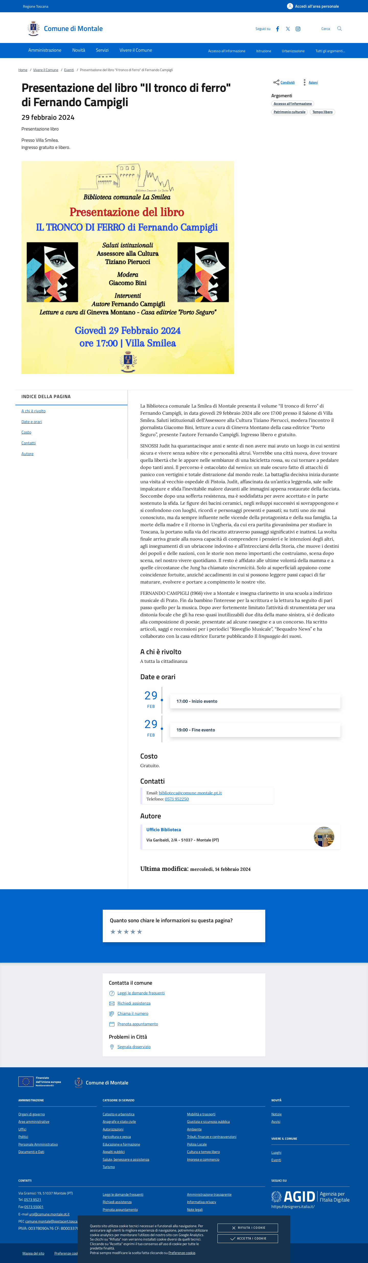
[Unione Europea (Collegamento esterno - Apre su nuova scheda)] (41, 1082)
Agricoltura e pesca (117, 1136)
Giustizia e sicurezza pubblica (208, 1121)
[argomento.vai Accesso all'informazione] (293, 103)
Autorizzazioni (113, 1129)
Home (22, 70)
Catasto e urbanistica (118, 1114)
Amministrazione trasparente (209, 1194)
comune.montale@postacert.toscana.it (54, 1221)
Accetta (248, 1239)
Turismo (109, 1167)
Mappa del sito (33, 1253)
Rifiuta (248, 1228)
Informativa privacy (201, 1202)
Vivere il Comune (45, 70)
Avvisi (275, 1121)
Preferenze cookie (181, 1252)
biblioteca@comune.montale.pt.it (190, 792)
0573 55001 (33, 1207)
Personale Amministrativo (38, 1144)
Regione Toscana (35, 6)
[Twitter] (286, 28)
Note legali (195, 1209)
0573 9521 (32, 1199)
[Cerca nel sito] (339, 28)
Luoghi (276, 1152)
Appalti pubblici (114, 1152)
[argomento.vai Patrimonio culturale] (289, 111)
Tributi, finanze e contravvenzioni (211, 1136)
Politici (23, 1136)
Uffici (22, 1129)
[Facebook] (275, 28)
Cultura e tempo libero (203, 1152)
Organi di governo (31, 1114)
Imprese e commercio (203, 1159)
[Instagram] (296, 28)
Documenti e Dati (31, 1152)
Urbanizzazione (293, 50)
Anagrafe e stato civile (119, 1121)
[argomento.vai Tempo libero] (322, 111)
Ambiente (194, 1129)
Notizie (276, 1114)
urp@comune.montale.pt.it (49, 1214)
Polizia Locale (197, 1144)
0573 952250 (177, 798)
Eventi (69, 70)
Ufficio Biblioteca (163, 829)
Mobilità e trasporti (201, 1114)
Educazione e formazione (121, 1144)
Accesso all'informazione (226, 50)
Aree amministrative (33, 1121)
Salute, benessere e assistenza (126, 1159)
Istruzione (263, 50)
